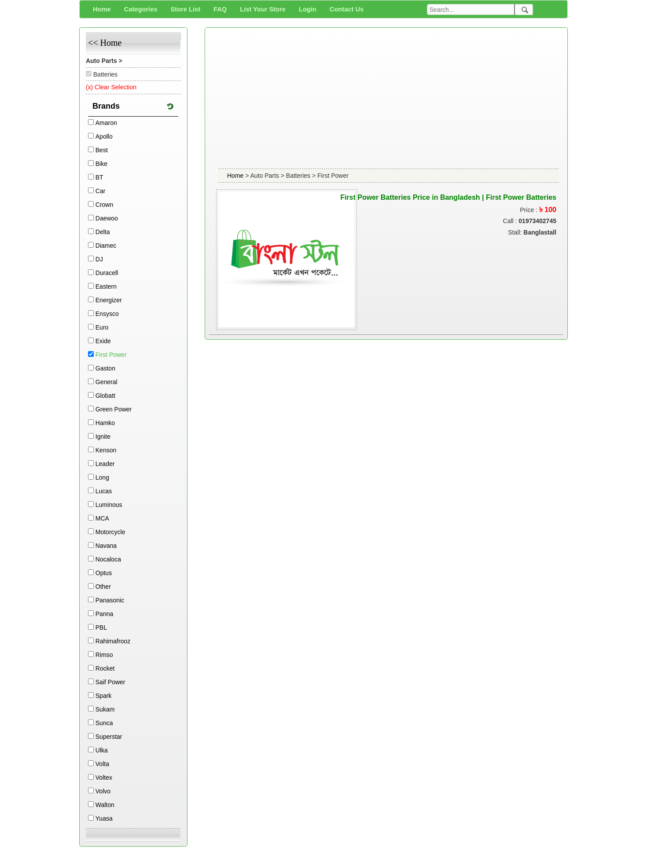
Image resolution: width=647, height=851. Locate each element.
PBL (101, 627)
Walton (105, 804)
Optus (104, 572)
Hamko (105, 422)
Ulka (102, 750)
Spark (104, 695)
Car (101, 190)
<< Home (104, 43)
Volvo (103, 791)
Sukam (105, 709)
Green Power (114, 409)
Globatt (105, 395)
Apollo (104, 136)
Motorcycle (110, 532)
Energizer (109, 300)
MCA (102, 518)
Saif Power (110, 682)
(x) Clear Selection (111, 87)
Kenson (106, 450)
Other (103, 586)
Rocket (105, 668)
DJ (99, 259)
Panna (104, 613)
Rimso (104, 654)
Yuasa (104, 818)
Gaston (105, 368)
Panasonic (110, 600)
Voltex (104, 777)
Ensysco (107, 313)
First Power (111, 354)
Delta (103, 231)
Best (102, 150)
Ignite (103, 436)
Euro (102, 327)
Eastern (106, 286)
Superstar (109, 736)
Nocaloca (108, 559)
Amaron (106, 122)
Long (102, 477)
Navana (106, 545)
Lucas (104, 491)
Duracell (107, 272)
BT (99, 177)
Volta (102, 763)
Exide (103, 341)
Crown (104, 204)
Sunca (104, 722)
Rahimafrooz (113, 641)
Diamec (106, 245)
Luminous (109, 504)
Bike (101, 163)
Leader (105, 463)
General (107, 381)
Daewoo (107, 218)
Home (236, 175)
